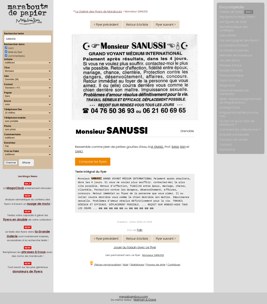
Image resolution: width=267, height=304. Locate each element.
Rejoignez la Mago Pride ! (237, 17)
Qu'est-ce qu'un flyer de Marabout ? (237, 123)
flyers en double (15, 219)
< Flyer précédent (106, 24)
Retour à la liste (137, 24)
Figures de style (155, 264)
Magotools (227, 85)
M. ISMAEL (157, 147)
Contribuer (173, 264)
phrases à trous (34, 252)
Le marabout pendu (234, 50)
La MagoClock (230, 107)
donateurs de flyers (27, 271)
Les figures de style (233, 22)
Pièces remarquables (105, 264)
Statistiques (137, 264)
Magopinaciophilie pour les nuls (239, 114)
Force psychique (231, 75)
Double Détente (231, 70)
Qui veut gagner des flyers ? (240, 40)
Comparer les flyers (93, 162)
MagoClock (15, 188)
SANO (79, 151)
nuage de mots (38, 204)
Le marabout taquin (234, 45)
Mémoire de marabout (236, 55)
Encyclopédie (232, 7)
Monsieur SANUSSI (153, 255)
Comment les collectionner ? (240, 129)
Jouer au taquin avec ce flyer (134, 247)
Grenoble (187, 131)
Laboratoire (228, 35)
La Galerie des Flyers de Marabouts (98, 11)
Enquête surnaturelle (234, 134)
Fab (139, 230)
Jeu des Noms (230, 60)
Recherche (227, 149)
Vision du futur (230, 80)
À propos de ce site (234, 139)
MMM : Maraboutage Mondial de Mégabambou (240, 101)
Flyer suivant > (166, 24)
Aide (125, 264)
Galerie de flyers (236, 12)
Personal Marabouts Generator (234, 92)
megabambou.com (133, 297)
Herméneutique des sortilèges (234, 28)
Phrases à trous (231, 65)
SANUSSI (127, 130)
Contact (226, 144)
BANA (175, 147)
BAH (183, 147)
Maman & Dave (145, 300)
